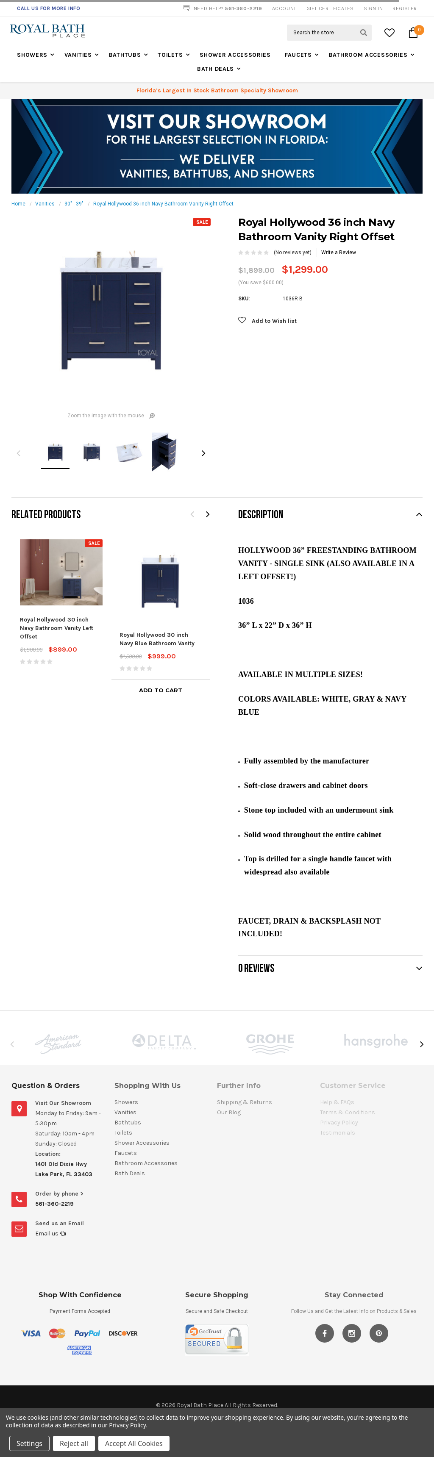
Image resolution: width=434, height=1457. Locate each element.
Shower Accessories (235, 54)
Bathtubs (125, 54)
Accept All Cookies (134, 1443)
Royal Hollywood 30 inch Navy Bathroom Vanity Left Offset (56, 628)
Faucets (298, 54)
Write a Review (338, 252)
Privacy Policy (127, 1425)
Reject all (74, 1443)
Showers (32, 54)
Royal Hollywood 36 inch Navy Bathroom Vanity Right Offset (163, 204)
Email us (50, 1233)
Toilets (170, 54)
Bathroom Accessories (368, 54)
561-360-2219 (54, 1203)
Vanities (78, 54)
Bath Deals (215, 68)
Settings (29, 1443)
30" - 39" (73, 204)
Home (18, 204)
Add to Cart (160, 690)
